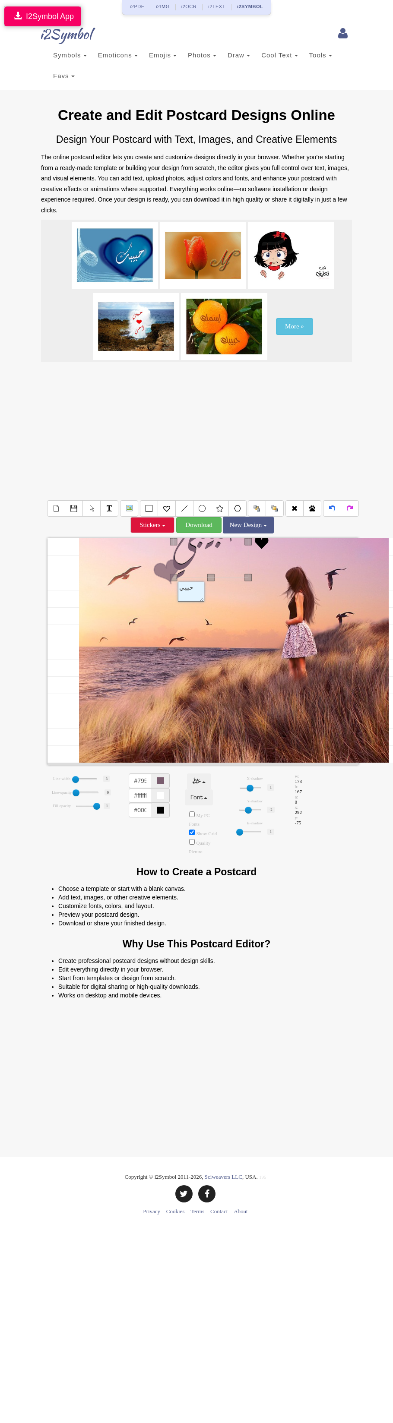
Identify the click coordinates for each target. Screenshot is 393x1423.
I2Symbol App (43, 16)
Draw (239, 55)
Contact (219, 1211)
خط (199, 781)
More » (294, 326)
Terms (197, 1211)
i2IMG (163, 6)
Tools (320, 55)
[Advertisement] (197, 431)
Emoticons (118, 55)
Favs (64, 75)
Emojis (163, 55)
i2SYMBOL (250, 6)
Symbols (70, 55)
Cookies (175, 1211)
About (241, 1211)
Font (198, 797)
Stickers (152, 524)
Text (191, 592)
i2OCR (189, 6)
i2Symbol (58, 34)
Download (198, 524)
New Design (248, 524)
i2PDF (137, 6)
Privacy (151, 1211)
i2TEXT (216, 6)
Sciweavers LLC (223, 1177)
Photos (202, 55)
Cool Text (279, 55)
